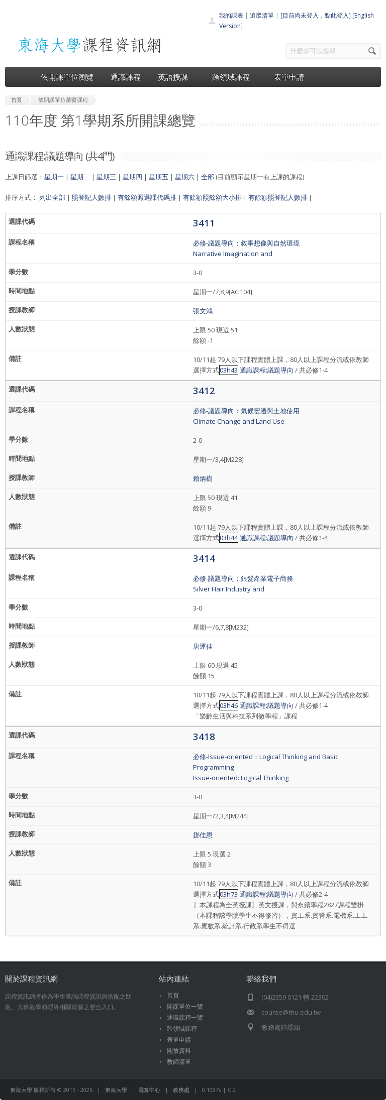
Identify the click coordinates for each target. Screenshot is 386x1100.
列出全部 (52, 197)
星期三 (106, 176)
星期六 (185, 176)
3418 (204, 736)
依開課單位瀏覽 (67, 77)
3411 (204, 222)
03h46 (229, 705)
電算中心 (149, 1089)
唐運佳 (203, 646)
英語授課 (176, 77)
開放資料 (179, 1050)
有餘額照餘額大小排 (212, 197)
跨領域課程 (234, 77)
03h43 (229, 370)
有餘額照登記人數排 (277, 197)
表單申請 (289, 77)
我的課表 (231, 15)
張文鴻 (203, 310)
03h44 (229, 537)
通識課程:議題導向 (267, 370)
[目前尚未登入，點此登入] (315, 15)
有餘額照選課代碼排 (147, 197)
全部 (207, 176)
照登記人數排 (91, 197)
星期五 (158, 176)
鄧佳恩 (203, 834)
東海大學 (21, 1089)
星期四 (132, 176)
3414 (204, 558)
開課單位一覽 (185, 1006)
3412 (204, 390)
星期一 (54, 176)
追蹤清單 (262, 15)
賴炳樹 (203, 478)
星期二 (80, 176)
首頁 (173, 995)
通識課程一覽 (185, 1017)
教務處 (181, 1089)
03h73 (229, 894)
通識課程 (126, 77)
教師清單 (179, 1061)
